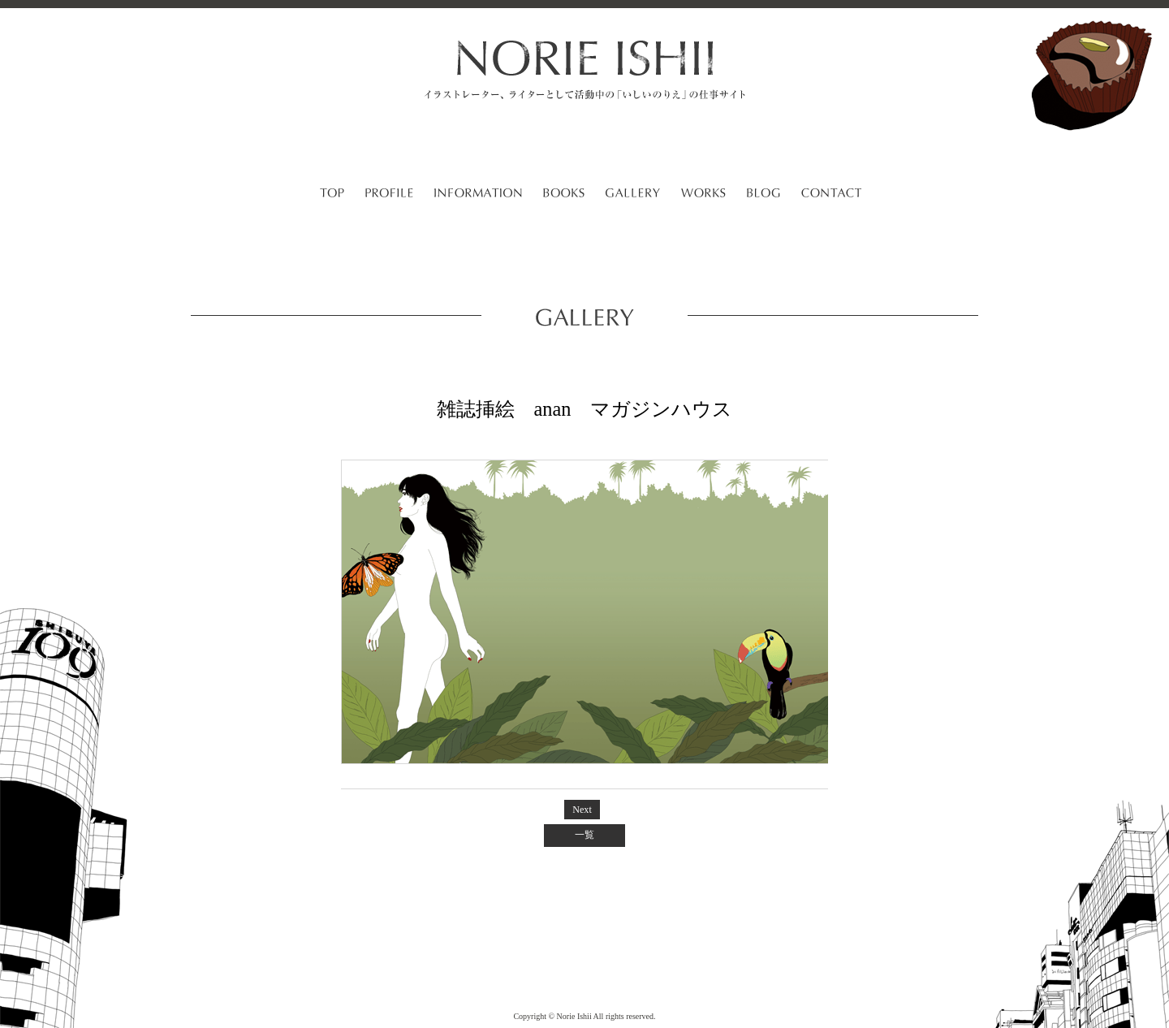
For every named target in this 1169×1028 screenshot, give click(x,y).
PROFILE (389, 194)
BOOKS (563, 194)
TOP (332, 194)
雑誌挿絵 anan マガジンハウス (585, 409)
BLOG (763, 194)
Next (582, 809)
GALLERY (633, 194)
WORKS (703, 194)
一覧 (584, 834)
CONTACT (831, 194)
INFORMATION (478, 194)
